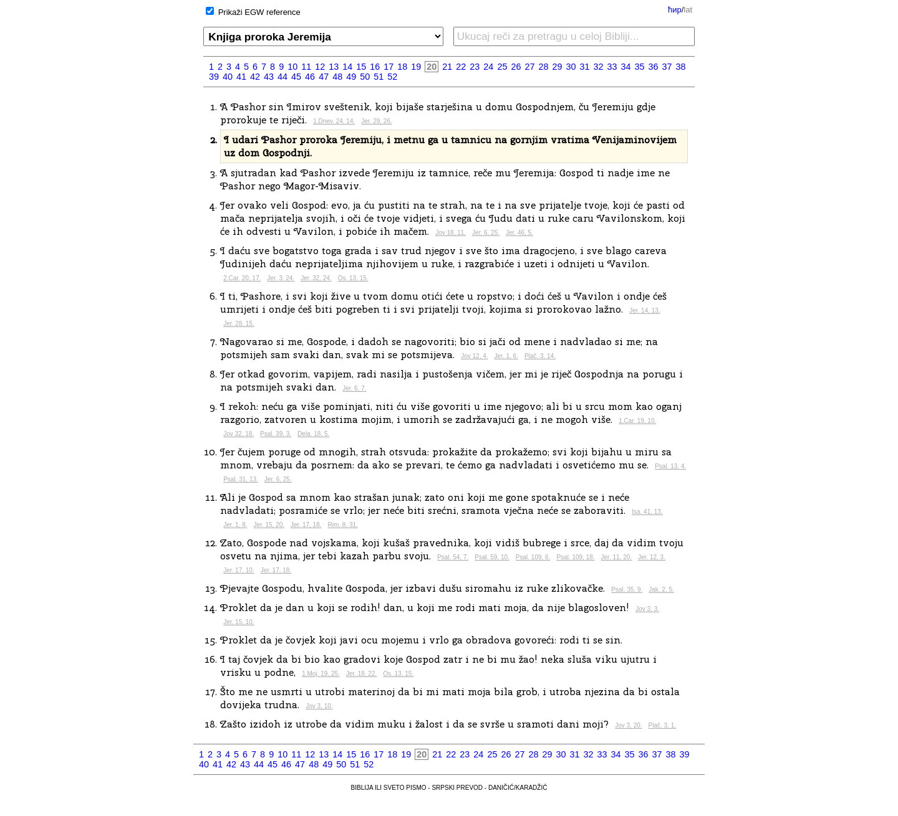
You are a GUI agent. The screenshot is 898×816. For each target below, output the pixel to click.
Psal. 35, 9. (626, 589)
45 (296, 77)
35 (640, 67)
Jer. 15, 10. (238, 622)
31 (584, 67)
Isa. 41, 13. (647, 511)
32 (598, 67)
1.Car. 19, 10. (637, 420)
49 (351, 77)
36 (654, 67)
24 (488, 67)
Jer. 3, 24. (280, 278)
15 (361, 67)
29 (557, 67)
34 (626, 67)
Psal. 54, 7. (452, 557)
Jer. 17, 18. (306, 524)
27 (529, 67)
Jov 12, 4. (474, 356)
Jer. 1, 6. (506, 356)
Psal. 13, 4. (670, 466)
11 (306, 67)
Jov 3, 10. (319, 706)
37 (667, 67)
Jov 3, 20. (628, 725)
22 (461, 67)
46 (310, 77)
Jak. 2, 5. (661, 589)
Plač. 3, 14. (540, 356)
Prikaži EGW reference (259, 12)
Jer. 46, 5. (519, 232)
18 (402, 67)
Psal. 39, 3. (275, 433)
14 (347, 67)
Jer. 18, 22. (361, 673)
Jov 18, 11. (450, 232)
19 (416, 67)
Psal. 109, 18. (575, 557)
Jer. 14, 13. (644, 310)
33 (612, 67)
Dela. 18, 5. (313, 433)
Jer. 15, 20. (269, 524)
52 (392, 77)
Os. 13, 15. (353, 278)
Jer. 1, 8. (235, 524)
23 (475, 67)
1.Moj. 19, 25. (321, 673)
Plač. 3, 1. (662, 725)
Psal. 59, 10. (492, 557)
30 (571, 67)
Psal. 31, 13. (240, 479)
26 (516, 67)
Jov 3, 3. (647, 608)
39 (214, 77)
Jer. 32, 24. (316, 278)
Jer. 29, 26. (376, 121)
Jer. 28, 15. (238, 323)
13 (334, 67)
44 (282, 77)
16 (375, 67)
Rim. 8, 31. (343, 524)
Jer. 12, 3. (651, 557)
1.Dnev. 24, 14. (334, 121)
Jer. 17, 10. (238, 570)
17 (388, 67)
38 (681, 67)
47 (324, 77)
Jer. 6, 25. (486, 232)
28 (543, 67)
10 (292, 67)
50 (365, 77)
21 (447, 67)
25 (502, 67)
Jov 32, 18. (238, 433)
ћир (675, 9)
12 (320, 67)
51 (379, 77)
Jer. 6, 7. (354, 388)
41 (241, 77)
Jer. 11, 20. (616, 557)
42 (255, 77)
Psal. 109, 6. (533, 557)
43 (269, 77)
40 (228, 77)
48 (337, 77)
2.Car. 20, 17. (242, 278)
